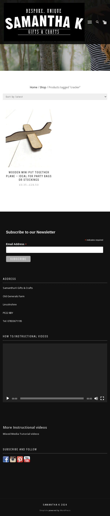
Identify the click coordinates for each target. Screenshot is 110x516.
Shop (43, 87)
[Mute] (96, 398)
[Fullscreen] (102, 398)
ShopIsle (44, 510)
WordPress (65, 510)
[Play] (8, 398)
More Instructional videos (25, 427)
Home (33, 87)
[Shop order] (55, 97)
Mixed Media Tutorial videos (21, 434)
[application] (55, 372)
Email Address (16, 244)
